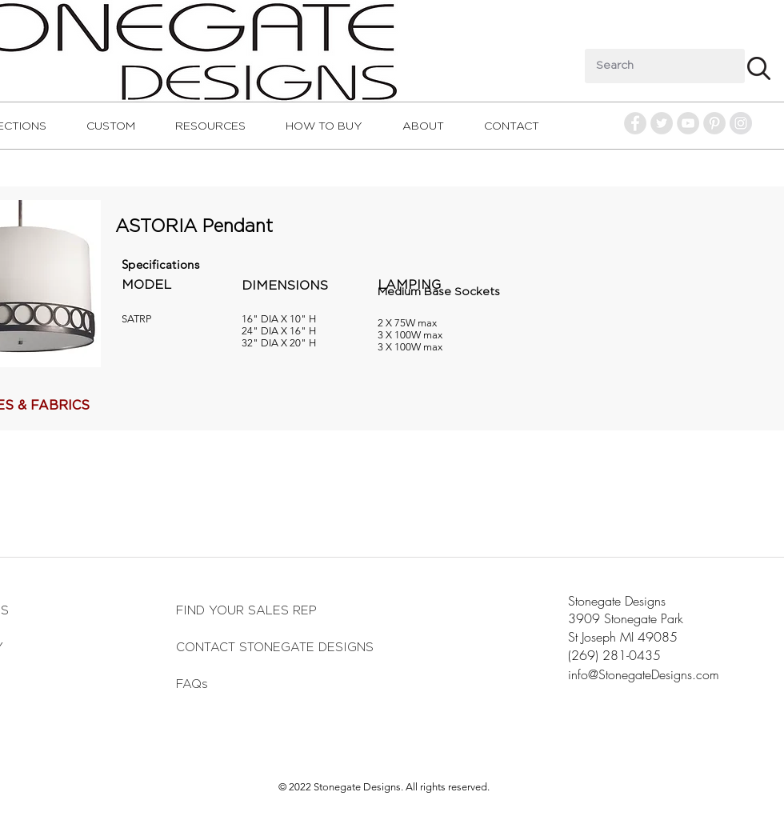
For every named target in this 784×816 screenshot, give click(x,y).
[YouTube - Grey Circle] (688, 123)
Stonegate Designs (617, 601)
